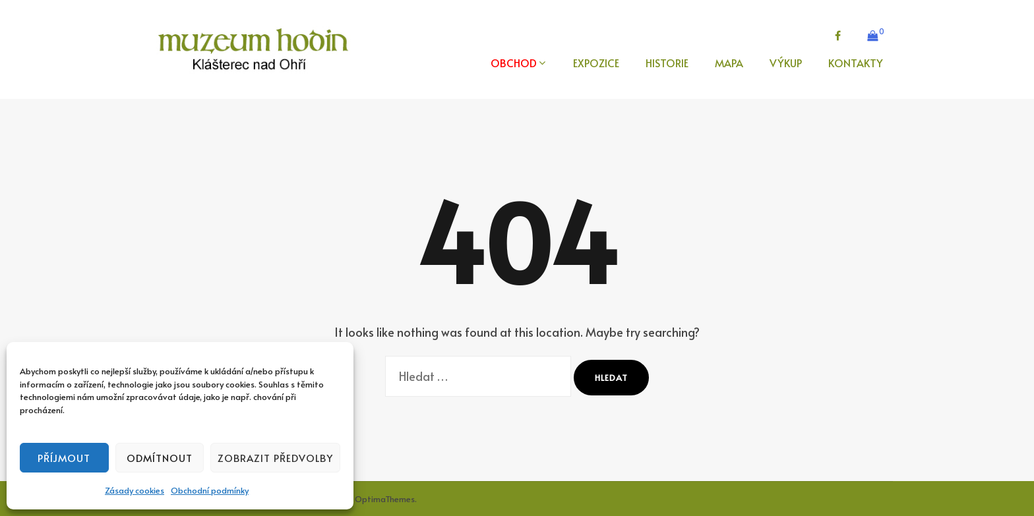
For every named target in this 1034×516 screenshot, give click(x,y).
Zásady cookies (134, 490)
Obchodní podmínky (210, 490)
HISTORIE (667, 62)
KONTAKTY (855, 62)
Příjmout (64, 458)
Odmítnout (160, 458)
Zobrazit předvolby (275, 458)
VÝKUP (786, 62)
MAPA (729, 62)
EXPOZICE (596, 62)
